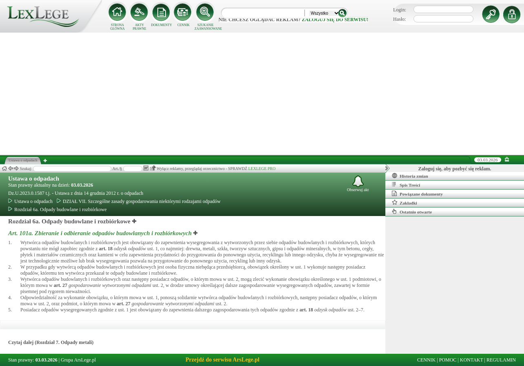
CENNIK (183, 25)
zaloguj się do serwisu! (335, 19)
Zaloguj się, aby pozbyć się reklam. (454, 169)
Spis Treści (406, 184)
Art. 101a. (100, 233)
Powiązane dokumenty (417, 193)
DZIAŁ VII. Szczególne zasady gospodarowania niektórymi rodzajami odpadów (139, 201)
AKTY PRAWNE (139, 27)
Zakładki (404, 202)
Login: (399, 10)
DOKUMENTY (161, 25)
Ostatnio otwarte (412, 211)
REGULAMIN (501, 360)
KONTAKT (471, 360)
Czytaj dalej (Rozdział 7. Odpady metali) (50, 342)
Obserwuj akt (358, 183)
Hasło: (399, 19)
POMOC (448, 360)
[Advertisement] (262, 94)
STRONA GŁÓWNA (117, 27)
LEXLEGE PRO (262, 168)
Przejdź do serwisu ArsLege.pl (222, 360)
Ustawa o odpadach (33, 178)
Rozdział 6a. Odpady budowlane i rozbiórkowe (57, 209)
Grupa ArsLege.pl (78, 360)
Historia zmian (410, 176)
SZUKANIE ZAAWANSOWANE (206, 27)
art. (106, 248)
